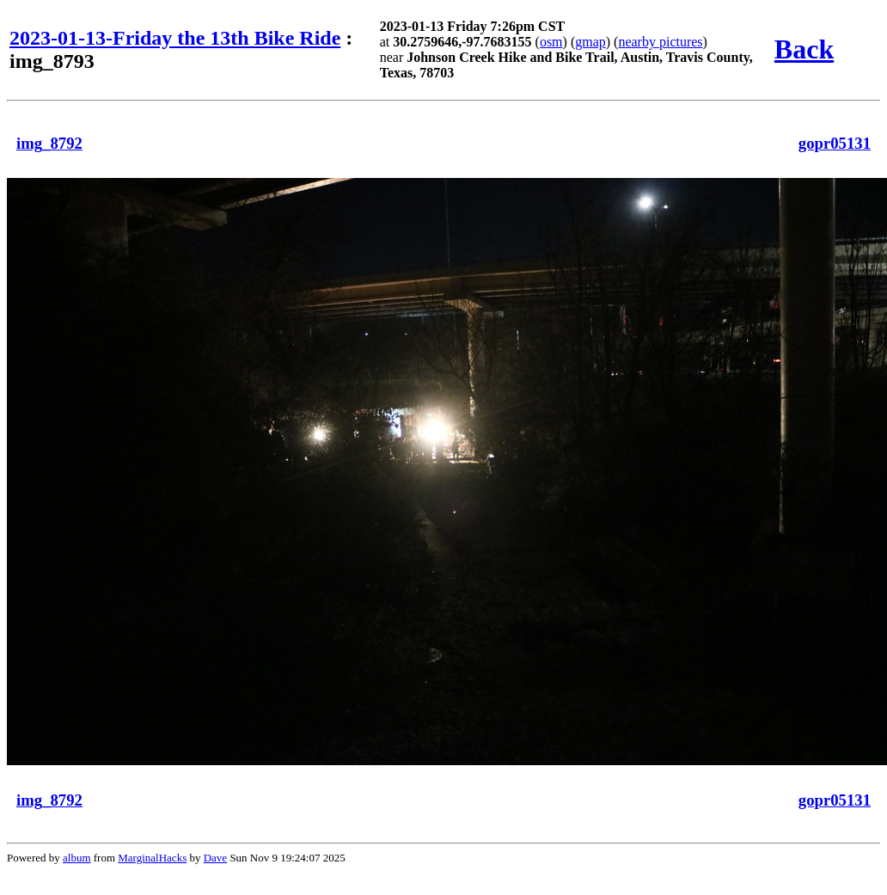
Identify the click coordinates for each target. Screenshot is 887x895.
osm (551, 41)
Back (804, 49)
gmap (590, 41)
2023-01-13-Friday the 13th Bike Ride (174, 38)
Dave (215, 857)
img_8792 (49, 143)
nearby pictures (660, 41)
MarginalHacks (152, 857)
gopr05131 (834, 143)
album (77, 857)
